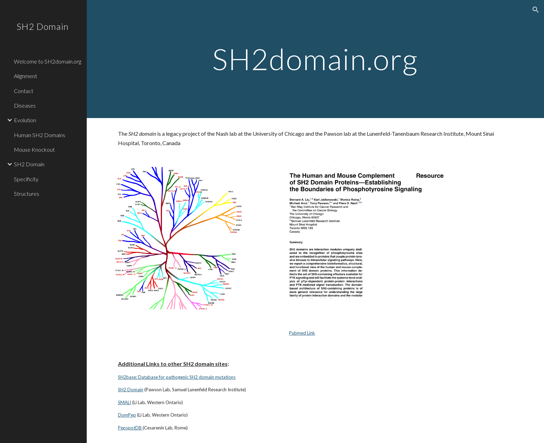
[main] (315, 58)
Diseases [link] (25, 105)
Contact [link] (23, 90)
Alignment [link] (25, 76)
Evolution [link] (25, 120)
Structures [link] (26, 193)
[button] (535, 9)
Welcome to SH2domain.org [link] (47, 61)
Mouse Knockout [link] (34, 149)
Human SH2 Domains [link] (39, 135)
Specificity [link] (26, 179)
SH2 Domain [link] (29, 164)
